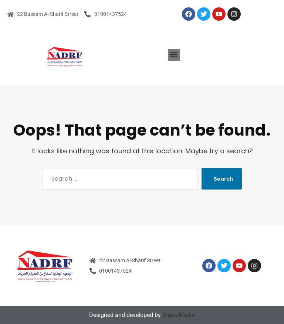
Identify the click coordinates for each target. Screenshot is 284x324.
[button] (174, 55)
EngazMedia (178, 314)
